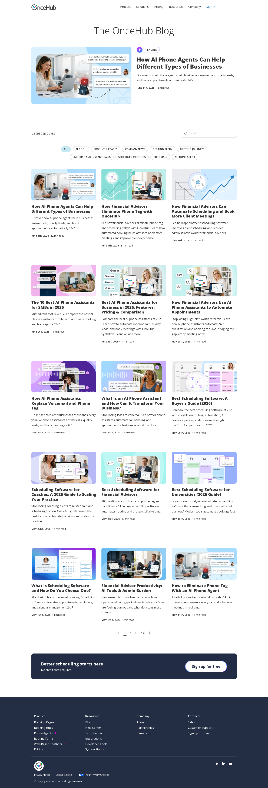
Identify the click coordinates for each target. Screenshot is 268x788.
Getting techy (162, 149)
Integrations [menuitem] (93, 739)
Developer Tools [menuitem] (96, 744)
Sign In (211, 7)
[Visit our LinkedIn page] (223, 764)
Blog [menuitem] (88, 722)
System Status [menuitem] (94, 749)
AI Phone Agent (185, 157)
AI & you (81, 149)
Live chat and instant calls (92, 157)
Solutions (142, 7)
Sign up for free (206, 666)
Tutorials (160, 157)
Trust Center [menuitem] (93, 733)
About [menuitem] (141, 722)
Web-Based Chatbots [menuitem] (48, 744)
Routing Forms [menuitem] (44, 739)
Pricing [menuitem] (38, 749)
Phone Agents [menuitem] (43, 733)
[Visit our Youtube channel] (230, 764)
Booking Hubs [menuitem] (43, 728)
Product (125, 7)
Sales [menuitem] (191, 722)
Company (194, 7)
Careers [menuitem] (142, 733)
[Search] (209, 133)
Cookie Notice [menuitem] (64, 774)
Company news (135, 149)
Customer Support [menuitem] (200, 728)
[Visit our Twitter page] (217, 764)
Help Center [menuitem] (93, 728)
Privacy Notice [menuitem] (42, 774)
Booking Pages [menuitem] (44, 722)
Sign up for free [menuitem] (198, 733)
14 (142, 633)
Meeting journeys (192, 149)
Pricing (158, 7)
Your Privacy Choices (93, 774)
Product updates (105, 149)
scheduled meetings (132, 157)
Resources (176, 7)
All (66, 149)
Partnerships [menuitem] (145, 728)
